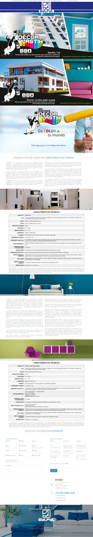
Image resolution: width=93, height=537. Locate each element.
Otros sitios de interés (46, 530)
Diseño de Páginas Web (44, 536)
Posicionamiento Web (56, 536)
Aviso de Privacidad (14, 527)
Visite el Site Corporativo (47, 507)
